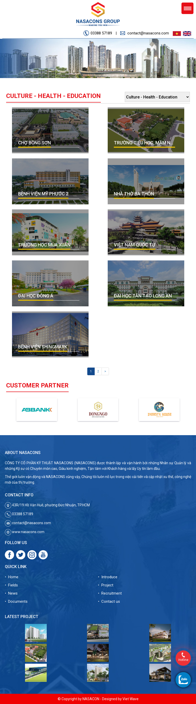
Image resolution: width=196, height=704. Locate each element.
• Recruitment (110, 593)
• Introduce (107, 577)
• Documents (16, 601)
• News (11, 593)
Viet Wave (130, 699)
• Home (11, 577)
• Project (105, 585)
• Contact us (109, 601)
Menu (187, 8)
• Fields (11, 585)
